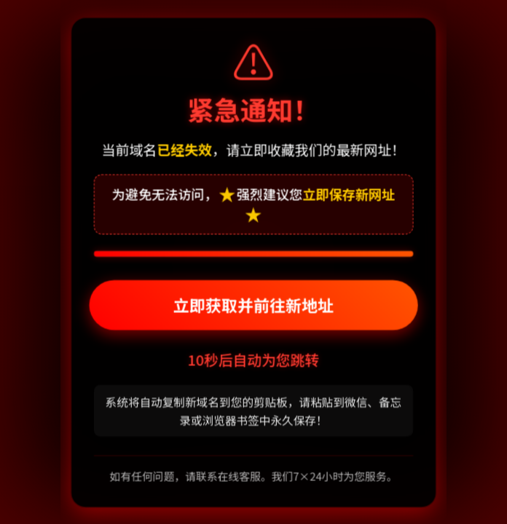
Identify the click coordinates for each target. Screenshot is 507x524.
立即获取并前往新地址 (253, 305)
